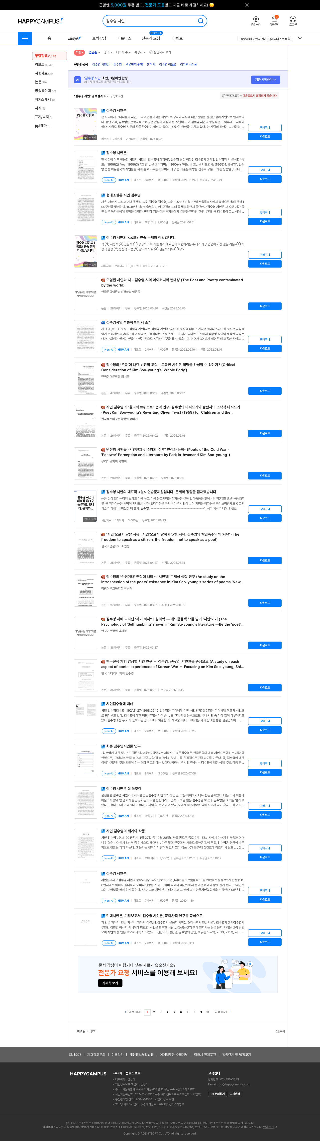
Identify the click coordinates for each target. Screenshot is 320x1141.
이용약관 (117, 1055)
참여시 (151, 64)
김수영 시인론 (100, 64)
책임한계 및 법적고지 (236, 1055)
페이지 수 (122, 52)
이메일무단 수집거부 (174, 1055)
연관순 (93, 52)
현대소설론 (123, 195)
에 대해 (119, 704)
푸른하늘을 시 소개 (128, 322)
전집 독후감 (123, 788)
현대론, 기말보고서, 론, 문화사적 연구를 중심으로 (154, 916)
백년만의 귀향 (134, 64)
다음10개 (223, 1012)
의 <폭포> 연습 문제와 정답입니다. (140, 237)
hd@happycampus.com (234, 1084)
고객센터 (235, 1093)
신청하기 (280, 1031)
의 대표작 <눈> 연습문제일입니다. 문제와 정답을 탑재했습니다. (161, 492)
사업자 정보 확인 (164, 1099)
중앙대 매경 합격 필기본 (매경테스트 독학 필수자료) (268, 39)
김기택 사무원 (188, 64)
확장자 (138, 52)
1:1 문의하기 (217, 1093)
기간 (78, 52)
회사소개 (75, 1055)
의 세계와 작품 (125, 831)
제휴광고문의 (96, 1055)
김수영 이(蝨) (167, 64)
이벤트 (177, 38)
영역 (106, 52)
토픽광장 (99, 38)
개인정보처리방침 (142, 1055)
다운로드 (265, 136)
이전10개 (133, 1012)
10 (208, 1012)
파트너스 (124, 38)
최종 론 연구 (123, 746)
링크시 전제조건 (205, 1055)
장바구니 (265, 127)
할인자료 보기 (160, 52)
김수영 (117, 64)
